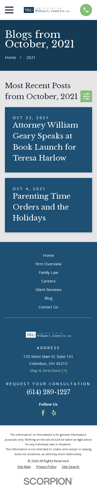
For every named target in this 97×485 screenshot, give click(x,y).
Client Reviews (48, 289)
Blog (48, 298)
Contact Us (48, 306)
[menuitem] (24, 467)
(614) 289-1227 (48, 392)
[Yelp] (54, 412)
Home (48, 255)
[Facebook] (43, 412)
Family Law (48, 272)
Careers (48, 280)
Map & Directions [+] (48, 370)
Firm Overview (48, 263)
